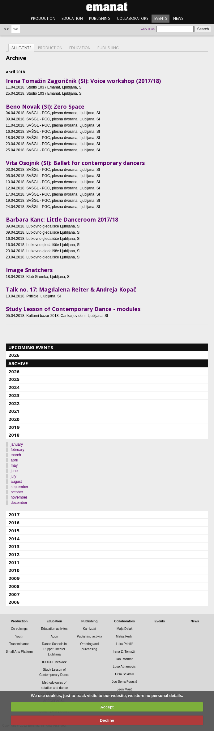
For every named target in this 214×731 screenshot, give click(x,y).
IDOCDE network (54, 662)
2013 (13, 546)
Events (160, 18)
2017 (13, 514)
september (19, 487)
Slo (6, 29)
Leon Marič (124, 689)
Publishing (99, 18)
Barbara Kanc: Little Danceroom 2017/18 (62, 219)
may (14, 465)
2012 (13, 554)
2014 (13, 538)
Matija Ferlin (124, 636)
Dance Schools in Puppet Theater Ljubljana (54, 649)
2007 (13, 594)
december (19, 502)
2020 (13, 419)
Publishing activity (89, 636)
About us (148, 29)
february (17, 450)
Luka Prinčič (124, 644)
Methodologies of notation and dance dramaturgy (54, 688)
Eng (16, 29)
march (16, 455)
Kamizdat (89, 628)
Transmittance (19, 644)
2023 (13, 395)
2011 (13, 562)
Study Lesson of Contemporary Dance (54, 672)
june (14, 471)
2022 (13, 403)
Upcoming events (30, 347)
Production (43, 18)
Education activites (54, 628)
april (14, 460)
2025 (13, 379)
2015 (13, 530)
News (178, 18)
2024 (13, 387)
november (19, 497)
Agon (54, 636)
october (17, 492)
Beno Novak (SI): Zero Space (45, 106)
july (13, 476)
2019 (13, 427)
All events (21, 47)
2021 (13, 411)
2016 (13, 522)
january (17, 444)
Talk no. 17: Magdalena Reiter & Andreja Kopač (71, 289)
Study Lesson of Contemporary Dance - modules (73, 309)
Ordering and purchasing (89, 646)
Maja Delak (124, 628)
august (16, 481)
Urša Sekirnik (124, 674)
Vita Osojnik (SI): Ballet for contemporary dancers (75, 163)
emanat (106, 6)
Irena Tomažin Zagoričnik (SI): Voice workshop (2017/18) (83, 80)
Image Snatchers (29, 270)
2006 (13, 602)
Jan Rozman (125, 659)
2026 (13, 355)
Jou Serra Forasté (124, 681)
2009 (13, 578)
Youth (19, 636)
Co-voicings (19, 628)
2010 (13, 570)
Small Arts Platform (19, 651)
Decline (107, 720)
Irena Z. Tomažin (124, 651)
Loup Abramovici (124, 666)
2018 (13, 435)
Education (72, 18)
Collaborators (132, 18)
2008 (13, 586)
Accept (106, 707)
